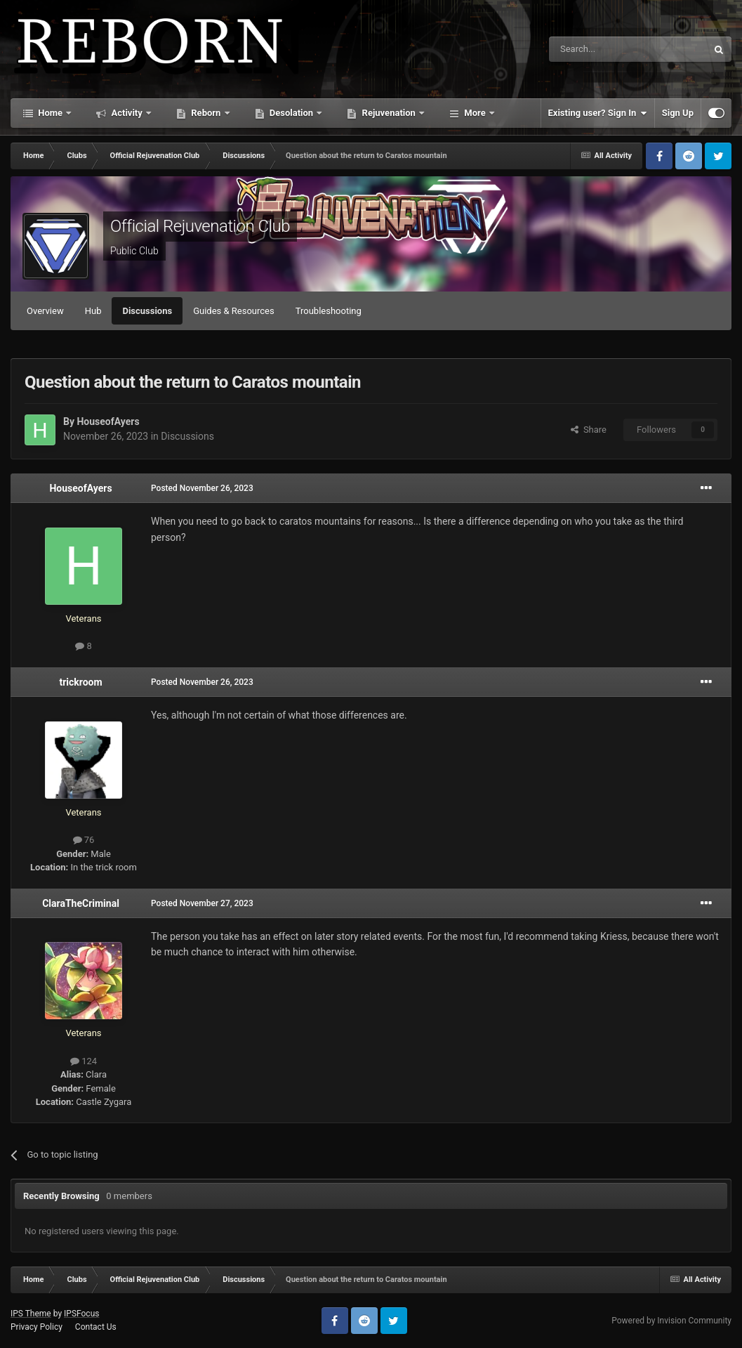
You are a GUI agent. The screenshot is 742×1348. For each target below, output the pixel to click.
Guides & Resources (233, 311)
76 (84, 840)
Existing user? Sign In (597, 113)
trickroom (80, 682)
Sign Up (678, 112)
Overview (45, 311)
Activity (127, 112)
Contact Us (96, 1327)
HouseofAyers (108, 421)
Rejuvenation (388, 112)
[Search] (594, 49)
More (475, 112)
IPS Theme (31, 1313)
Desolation (291, 112)
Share (589, 429)
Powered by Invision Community (671, 1321)
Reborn (206, 112)
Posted (202, 488)
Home (50, 112)
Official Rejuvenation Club (200, 226)
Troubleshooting (329, 311)
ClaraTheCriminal (80, 903)
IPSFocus (81, 1313)
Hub (93, 311)
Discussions (147, 311)
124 (83, 1061)
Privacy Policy (36, 1327)
